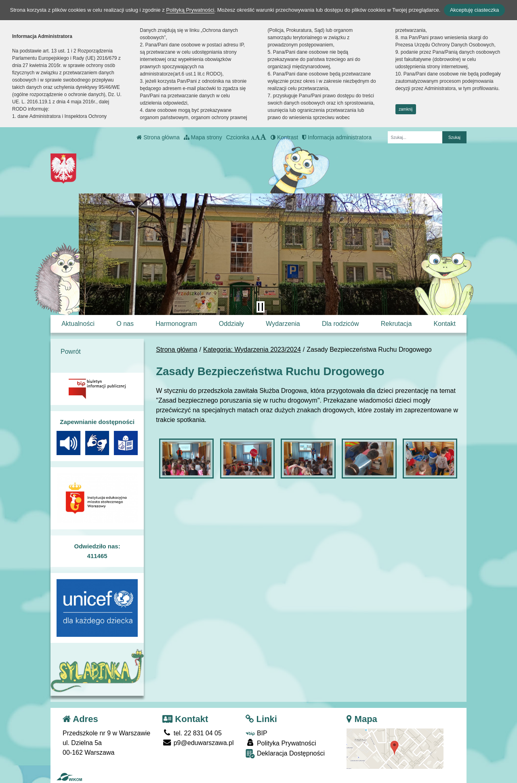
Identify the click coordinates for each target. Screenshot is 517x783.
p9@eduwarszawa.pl (197, 742)
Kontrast (284, 137)
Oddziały (231, 323)
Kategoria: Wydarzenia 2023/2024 (252, 349)
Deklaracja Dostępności (285, 753)
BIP (256, 733)
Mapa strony (203, 137)
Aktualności (78, 323)
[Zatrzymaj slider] (260, 307)
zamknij (405, 109)
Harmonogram (176, 323)
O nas (125, 323)
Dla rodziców (340, 323)
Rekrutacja (396, 323)
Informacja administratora (337, 137)
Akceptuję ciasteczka (474, 10)
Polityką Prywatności (190, 10)
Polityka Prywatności (281, 743)
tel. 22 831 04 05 (192, 733)
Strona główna (158, 137)
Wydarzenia (283, 323)
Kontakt (445, 323)
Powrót (71, 351)
